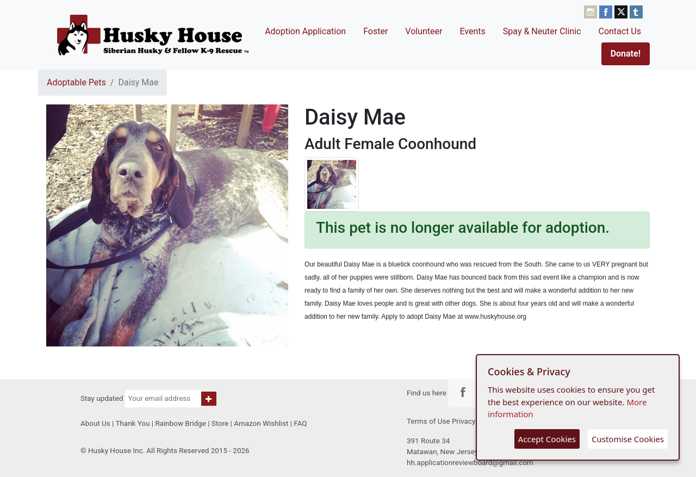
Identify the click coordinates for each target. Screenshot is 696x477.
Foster (375, 31)
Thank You (132, 423)
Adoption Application (305, 31)
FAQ (300, 423)
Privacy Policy (474, 421)
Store (220, 423)
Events (472, 31)
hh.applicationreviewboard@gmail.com (470, 463)
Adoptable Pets (76, 82)
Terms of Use (428, 421)
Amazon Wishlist (261, 423)
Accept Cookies (547, 438)
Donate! (626, 53)
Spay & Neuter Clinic (542, 31)
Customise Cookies (628, 438)
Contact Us (619, 31)
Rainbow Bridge (180, 423)
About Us (95, 423)
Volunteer (423, 31)
